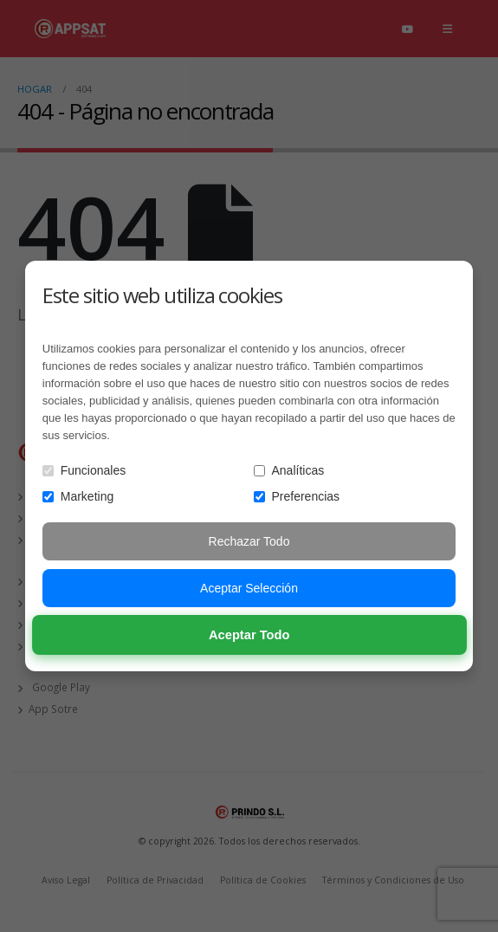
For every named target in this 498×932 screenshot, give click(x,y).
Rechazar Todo (249, 541)
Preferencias (297, 496)
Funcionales (84, 470)
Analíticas (289, 470)
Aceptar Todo (249, 635)
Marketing (77, 496)
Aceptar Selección (249, 588)
